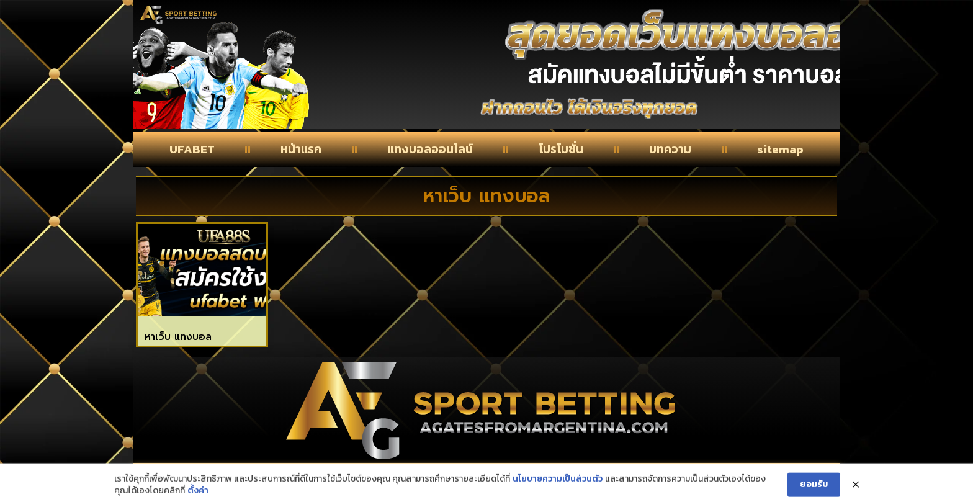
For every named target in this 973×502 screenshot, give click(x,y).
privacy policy (715, 478)
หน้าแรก (300, 149)
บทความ (670, 149)
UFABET (192, 149)
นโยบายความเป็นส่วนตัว (558, 495)
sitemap (780, 149)
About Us (478, 478)
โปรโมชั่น (561, 149)
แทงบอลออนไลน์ (430, 149)
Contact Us (249, 478)
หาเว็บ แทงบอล (178, 336)
